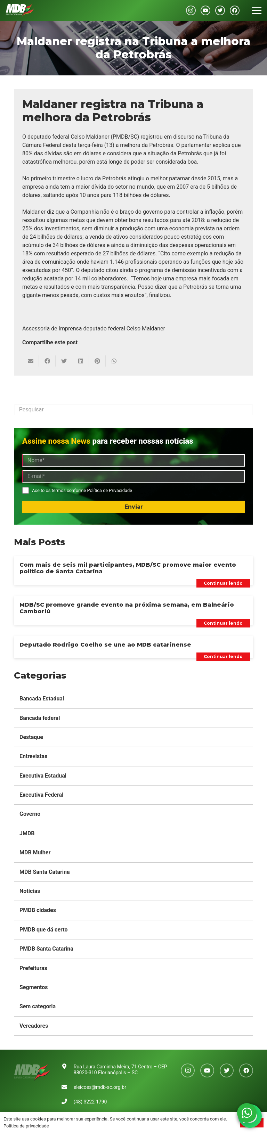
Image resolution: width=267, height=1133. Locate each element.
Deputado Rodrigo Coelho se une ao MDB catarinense (105, 644)
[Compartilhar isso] (47, 361)
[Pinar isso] (97, 361)
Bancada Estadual (41, 698)
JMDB (27, 833)
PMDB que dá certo (43, 929)
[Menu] (256, 10)
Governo (29, 814)
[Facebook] (235, 10)
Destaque (31, 737)
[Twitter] (220, 10)
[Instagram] (191, 10)
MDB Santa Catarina (44, 872)
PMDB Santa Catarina (46, 948)
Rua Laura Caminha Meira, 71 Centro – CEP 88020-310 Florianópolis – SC (120, 1069)
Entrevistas (33, 756)
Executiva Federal (41, 794)
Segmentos (33, 987)
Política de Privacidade (109, 490)
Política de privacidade (26, 1125)
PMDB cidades (37, 910)
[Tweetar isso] (64, 361)
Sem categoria (37, 1006)
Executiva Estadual (42, 775)
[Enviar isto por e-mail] (30, 361)
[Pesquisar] (133, 409)
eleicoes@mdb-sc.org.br (100, 1087)
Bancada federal (39, 718)
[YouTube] (205, 10)
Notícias (29, 891)
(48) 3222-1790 (90, 1102)
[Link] (20, 10)
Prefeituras (33, 968)
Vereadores (33, 1026)
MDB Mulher (34, 852)
